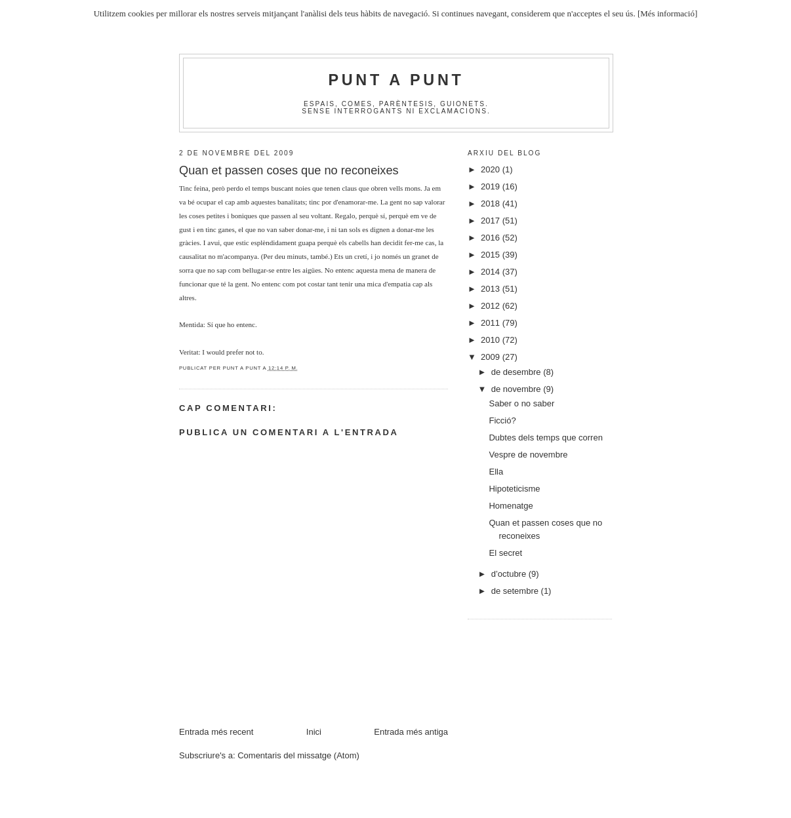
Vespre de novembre (528, 454)
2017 (491, 220)
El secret (505, 553)
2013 (491, 289)
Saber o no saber (521, 403)
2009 (491, 357)
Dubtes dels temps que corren (545, 437)
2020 (491, 169)
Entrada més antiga (411, 732)
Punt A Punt (396, 79)
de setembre (516, 591)
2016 (491, 238)
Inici (313, 732)
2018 (491, 203)
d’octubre (510, 574)
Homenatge (511, 506)
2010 (491, 340)
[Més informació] (667, 13)
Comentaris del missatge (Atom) (298, 755)
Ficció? (502, 420)
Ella (496, 472)
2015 (491, 255)
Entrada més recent (216, 732)
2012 (491, 306)
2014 (491, 272)
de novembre (517, 389)
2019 (491, 186)
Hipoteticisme (514, 489)
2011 (491, 323)
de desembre (517, 372)
